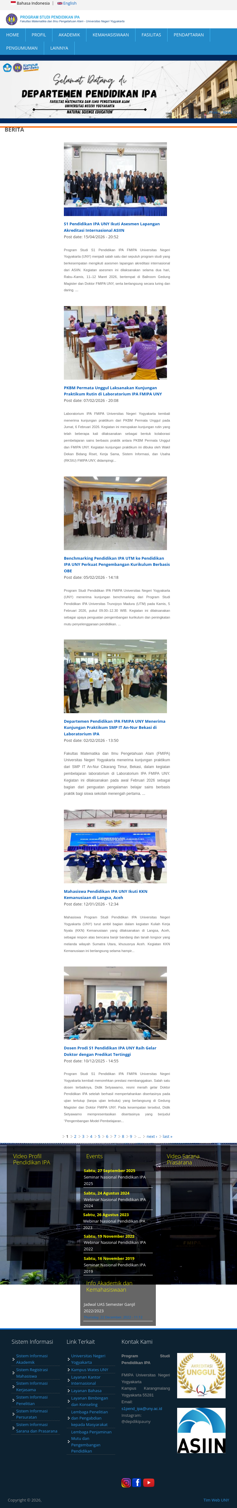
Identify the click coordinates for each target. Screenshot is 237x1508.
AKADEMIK (69, 35)
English (67, 3)
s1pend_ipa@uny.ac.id (142, 1408)
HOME (12, 35)
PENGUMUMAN (22, 48)
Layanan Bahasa (86, 1390)
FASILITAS (151, 35)
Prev (213, 112)
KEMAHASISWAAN (111, 35)
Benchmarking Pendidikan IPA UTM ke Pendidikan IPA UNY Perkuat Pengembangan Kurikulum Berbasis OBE (117, 564)
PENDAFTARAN (189, 35)
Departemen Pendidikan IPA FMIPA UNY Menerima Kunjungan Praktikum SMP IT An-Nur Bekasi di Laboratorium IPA (114, 727)
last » (168, 1136)
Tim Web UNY (216, 1500)
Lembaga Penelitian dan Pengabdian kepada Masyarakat (89, 1418)
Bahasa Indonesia (30, 3)
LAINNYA (59, 48)
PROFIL (39, 35)
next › (152, 1136)
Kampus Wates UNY (89, 1369)
